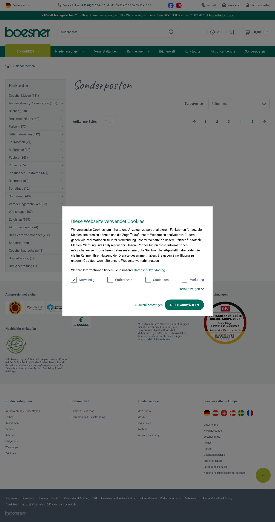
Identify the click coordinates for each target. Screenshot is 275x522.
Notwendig (82, 279)
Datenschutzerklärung (149, 270)
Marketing (193, 279)
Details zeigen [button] (191, 289)
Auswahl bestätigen (148, 305)
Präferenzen (119, 279)
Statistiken (157, 279)
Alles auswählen (184, 305)
